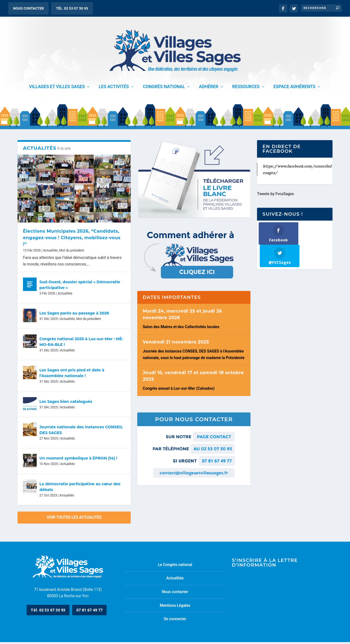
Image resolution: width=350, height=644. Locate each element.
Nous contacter (28, 8)
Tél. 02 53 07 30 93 (72, 8)
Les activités (114, 88)
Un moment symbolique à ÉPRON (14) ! (78, 460)
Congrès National (164, 88)
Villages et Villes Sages (57, 88)
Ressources (245, 88)
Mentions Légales (175, 607)
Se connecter (175, 621)
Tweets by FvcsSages (275, 196)
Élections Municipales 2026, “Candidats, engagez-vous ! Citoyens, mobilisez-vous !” (72, 239)
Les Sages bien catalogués (65, 403)
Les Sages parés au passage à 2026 (74, 315)
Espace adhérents (294, 88)
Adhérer (208, 88)
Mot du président (71, 252)
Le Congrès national (175, 566)
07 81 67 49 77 (89, 611)
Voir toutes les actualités (74, 519)
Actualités (50, 252)
